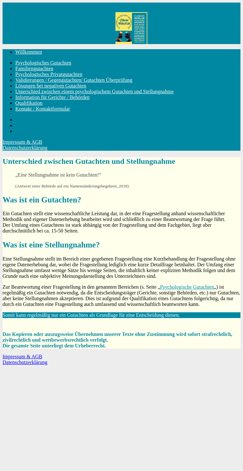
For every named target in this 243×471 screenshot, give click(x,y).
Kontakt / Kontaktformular (42, 108)
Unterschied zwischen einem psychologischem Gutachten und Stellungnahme (94, 91)
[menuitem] (127, 52)
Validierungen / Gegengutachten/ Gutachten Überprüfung (73, 80)
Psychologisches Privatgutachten (48, 74)
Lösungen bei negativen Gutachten (50, 85)
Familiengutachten (34, 68)
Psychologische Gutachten (187, 287)
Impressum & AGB (22, 142)
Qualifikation (28, 103)
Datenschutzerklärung (25, 147)
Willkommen (28, 52)
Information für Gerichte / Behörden (52, 97)
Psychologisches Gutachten (43, 62)
